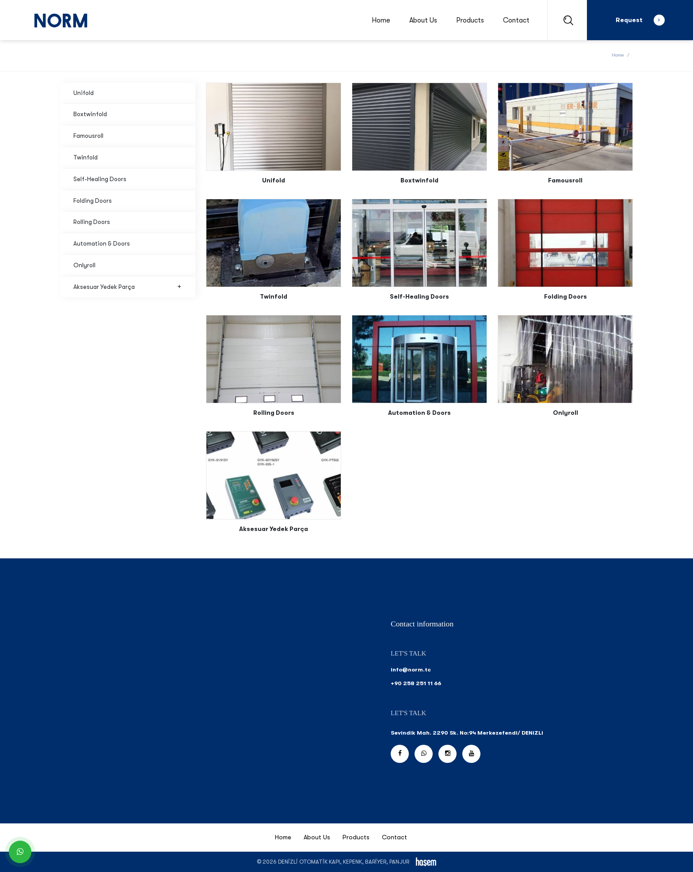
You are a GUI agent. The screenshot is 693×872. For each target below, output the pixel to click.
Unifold (83, 93)
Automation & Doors (101, 243)
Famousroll (88, 136)
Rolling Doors (91, 222)
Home (381, 20)
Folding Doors (92, 200)
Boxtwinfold (90, 114)
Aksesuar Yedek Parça (127, 287)
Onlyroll (84, 265)
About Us (423, 20)
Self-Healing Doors (99, 179)
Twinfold (85, 157)
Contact (516, 20)
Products (470, 20)
